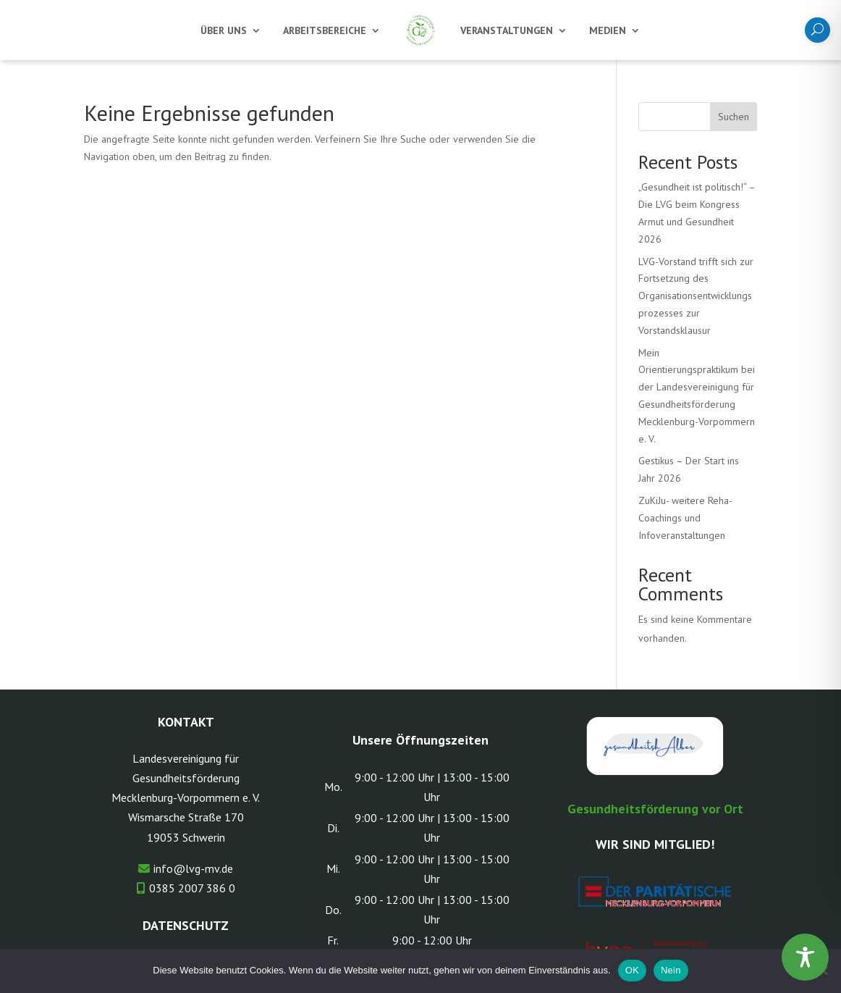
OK (632, 970)
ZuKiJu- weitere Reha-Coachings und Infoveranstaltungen (685, 518)
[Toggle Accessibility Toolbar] (805, 957)
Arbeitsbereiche (324, 30)
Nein (671, 970)
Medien (607, 30)
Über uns (223, 30)
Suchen (733, 116)
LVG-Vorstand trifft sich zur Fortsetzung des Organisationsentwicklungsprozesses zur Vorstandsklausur (695, 296)
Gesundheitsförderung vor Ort (655, 808)
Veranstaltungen (506, 30)
